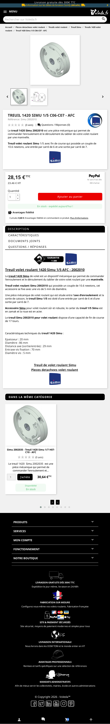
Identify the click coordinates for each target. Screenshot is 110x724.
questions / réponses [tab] (27, 247)
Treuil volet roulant (17, 285)
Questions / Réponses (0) (53, 124)
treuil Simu (36, 298)
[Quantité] (12, 197)
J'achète (25, 477)
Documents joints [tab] (24, 241)
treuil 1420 (18, 130)
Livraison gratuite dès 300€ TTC (55, 2)
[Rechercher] (55, 19)
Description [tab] (18, 229)
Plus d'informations (79, 218)
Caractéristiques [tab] (23, 235)
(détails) (75, 5)
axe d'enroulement (86, 295)
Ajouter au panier (70, 196)
